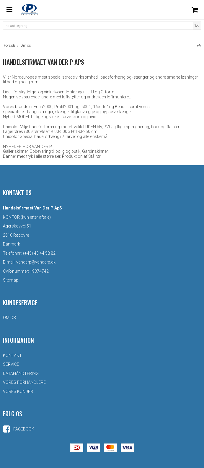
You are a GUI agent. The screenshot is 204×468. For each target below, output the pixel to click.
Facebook (18, 429)
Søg (197, 25)
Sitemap (10, 280)
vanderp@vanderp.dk (36, 262)
